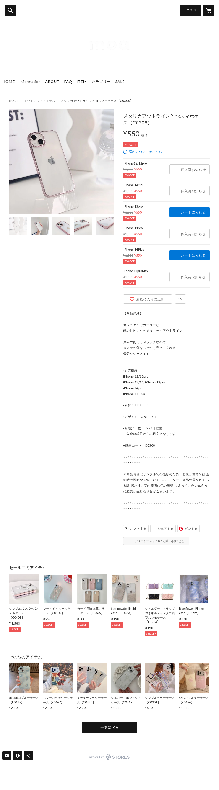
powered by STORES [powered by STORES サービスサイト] (109, 757)
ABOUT (52, 81)
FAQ (68, 81)
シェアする (165, 528)
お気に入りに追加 (150, 299)
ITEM (82, 81)
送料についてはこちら (145, 152)
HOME (8, 81)
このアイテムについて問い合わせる (159, 541)
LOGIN (190, 10)
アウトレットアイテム (39, 101)
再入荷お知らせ (193, 169)
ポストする (138, 528)
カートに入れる (193, 212)
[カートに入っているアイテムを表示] (208, 10)
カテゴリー (101, 81)
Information (30, 81)
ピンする (191, 528)
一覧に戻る (109, 727)
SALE (120, 81)
